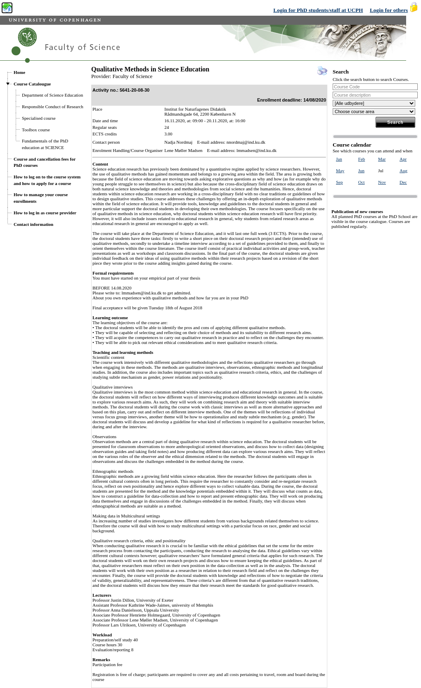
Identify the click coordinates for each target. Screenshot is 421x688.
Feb (361, 159)
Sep (339, 182)
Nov (382, 182)
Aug (403, 170)
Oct (361, 182)
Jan (339, 159)
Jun (361, 170)
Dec (403, 182)
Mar (382, 159)
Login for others (389, 10)
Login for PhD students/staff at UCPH (318, 10)
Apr (403, 159)
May (340, 170)
